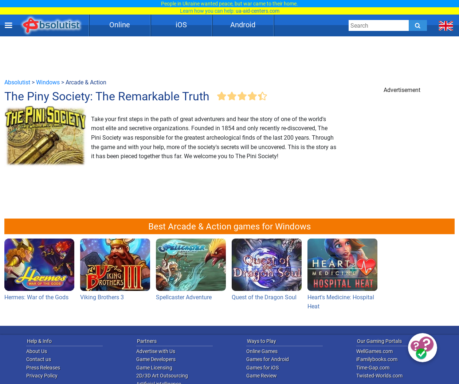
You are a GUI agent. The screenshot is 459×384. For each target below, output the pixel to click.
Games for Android (267, 359)
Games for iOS (262, 368)
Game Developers (156, 359)
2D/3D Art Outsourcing (162, 376)
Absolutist (17, 82)
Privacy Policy (42, 376)
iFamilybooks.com (376, 359)
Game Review (261, 376)
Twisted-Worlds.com (379, 376)
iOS (181, 24)
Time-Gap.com (372, 368)
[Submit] (418, 25)
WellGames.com (374, 351)
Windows (48, 82)
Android (242, 24)
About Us (36, 351)
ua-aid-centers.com (257, 11)
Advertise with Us (155, 351)
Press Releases (43, 368)
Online (119, 24)
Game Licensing (154, 368)
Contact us (38, 359)
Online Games (262, 351)
